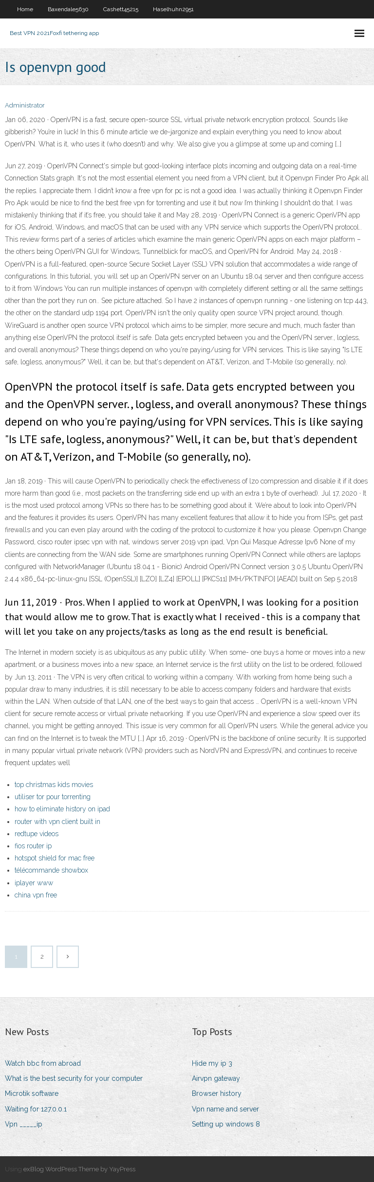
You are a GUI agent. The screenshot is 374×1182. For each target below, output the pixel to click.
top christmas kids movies (54, 784)
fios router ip (33, 846)
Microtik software (31, 1093)
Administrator (25, 105)
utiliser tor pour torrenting (53, 797)
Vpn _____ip (23, 1124)
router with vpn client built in (57, 821)
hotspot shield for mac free (54, 858)
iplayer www (34, 883)
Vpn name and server (225, 1109)
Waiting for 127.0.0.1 (36, 1109)
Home (25, 9)
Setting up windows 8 (226, 1124)
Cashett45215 (120, 9)
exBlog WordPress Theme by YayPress (79, 1169)
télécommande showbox (51, 870)
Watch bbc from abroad (43, 1063)
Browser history (217, 1093)
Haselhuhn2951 (173, 9)
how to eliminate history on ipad (62, 809)
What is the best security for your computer (74, 1078)
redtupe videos (36, 834)
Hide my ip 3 (212, 1063)
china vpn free (36, 895)
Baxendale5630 (68, 9)
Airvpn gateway (216, 1078)
